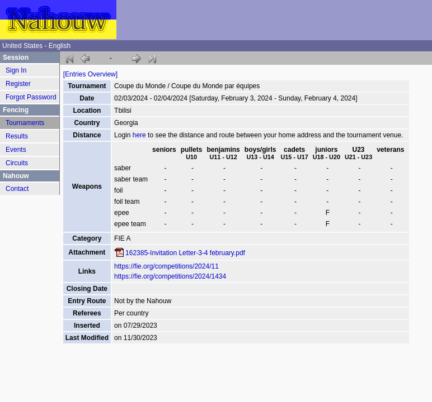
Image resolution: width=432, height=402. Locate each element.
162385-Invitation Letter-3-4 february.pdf (185, 253)
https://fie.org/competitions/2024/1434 (170, 276)
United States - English (36, 46)
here (139, 135)
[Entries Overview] (90, 74)
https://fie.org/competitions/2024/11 (166, 266)
